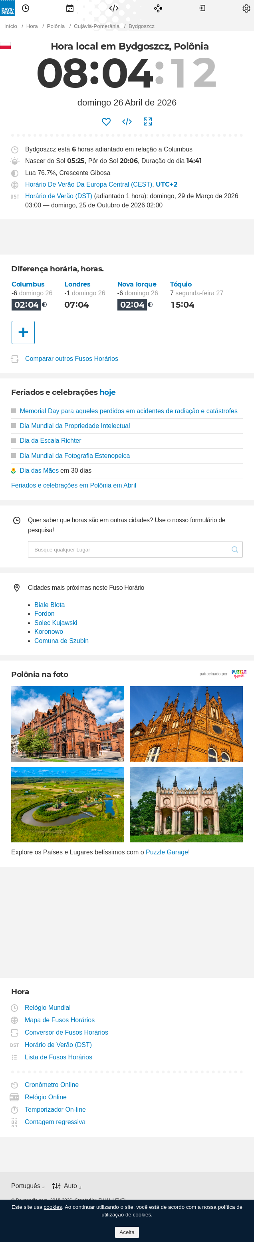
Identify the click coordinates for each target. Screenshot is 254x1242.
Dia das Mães (39, 470)
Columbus (28, 284)
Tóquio (181, 284)
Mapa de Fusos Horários (60, 1020)
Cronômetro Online (52, 1084)
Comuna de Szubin (61, 640)
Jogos (158, 8)
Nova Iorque (137, 284)
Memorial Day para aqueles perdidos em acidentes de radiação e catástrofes (124, 411)
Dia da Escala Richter (46, 440)
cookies (53, 1207)
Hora (25, 8)
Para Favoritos (106, 122)
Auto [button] (70, 1185)
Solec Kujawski (55, 622)
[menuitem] (25, 8)
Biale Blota (49, 604)
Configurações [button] (246, 8)
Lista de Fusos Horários (58, 1057)
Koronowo (48, 631)
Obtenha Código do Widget (127, 122)
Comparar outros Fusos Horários (71, 359)
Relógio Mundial (48, 1007)
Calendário (69, 8)
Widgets (113, 8)
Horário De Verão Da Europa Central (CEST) (88, 184)
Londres (77, 284)
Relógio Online (46, 1097)
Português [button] (25, 1185)
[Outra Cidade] (23, 332)
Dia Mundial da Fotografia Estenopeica (70, 455)
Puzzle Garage (167, 852)
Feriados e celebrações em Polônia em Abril (73, 485)
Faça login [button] (202, 8)
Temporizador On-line (55, 1109)
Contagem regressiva (55, 1122)
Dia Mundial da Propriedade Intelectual (70, 425)
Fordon (44, 613)
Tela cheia (148, 122)
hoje (107, 392)
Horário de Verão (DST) (58, 196)
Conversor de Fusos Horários (66, 1032)
